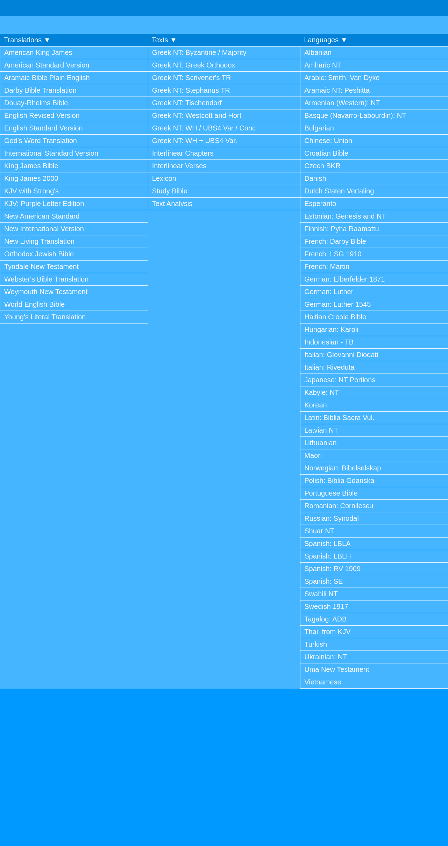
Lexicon (164, 178)
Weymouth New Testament (45, 292)
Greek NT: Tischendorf (187, 103)
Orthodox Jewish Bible (39, 254)
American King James (38, 52)
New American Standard (42, 216)
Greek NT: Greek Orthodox (193, 65)
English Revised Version (42, 115)
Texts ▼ (164, 40)
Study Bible (169, 191)
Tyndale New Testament (41, 266)
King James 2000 (31, 178)
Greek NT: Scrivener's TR (191, 77)
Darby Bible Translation (40, 90)
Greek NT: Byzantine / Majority (199, 52)
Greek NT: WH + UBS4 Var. (194, 140)
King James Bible (31, 166)
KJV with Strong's (31, 191)
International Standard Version (51, 153)
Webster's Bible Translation (46, 279)
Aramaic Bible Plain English (47, 77)
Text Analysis (172, 203)
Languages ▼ (325, 40)
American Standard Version (46, 65)
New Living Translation (39, 241)
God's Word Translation (40, 140)
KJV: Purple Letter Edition (44, 203)
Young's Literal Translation (45, 317)
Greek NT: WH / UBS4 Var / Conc (204, 128)
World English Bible (34, 304)
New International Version (44, 229)
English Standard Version (43, 128)
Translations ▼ (27, 40)
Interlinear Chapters (183, 153)
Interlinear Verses (179, 166)
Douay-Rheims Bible (36, 103)
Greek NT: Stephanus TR (191, 90)
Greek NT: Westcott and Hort (196, 115)
